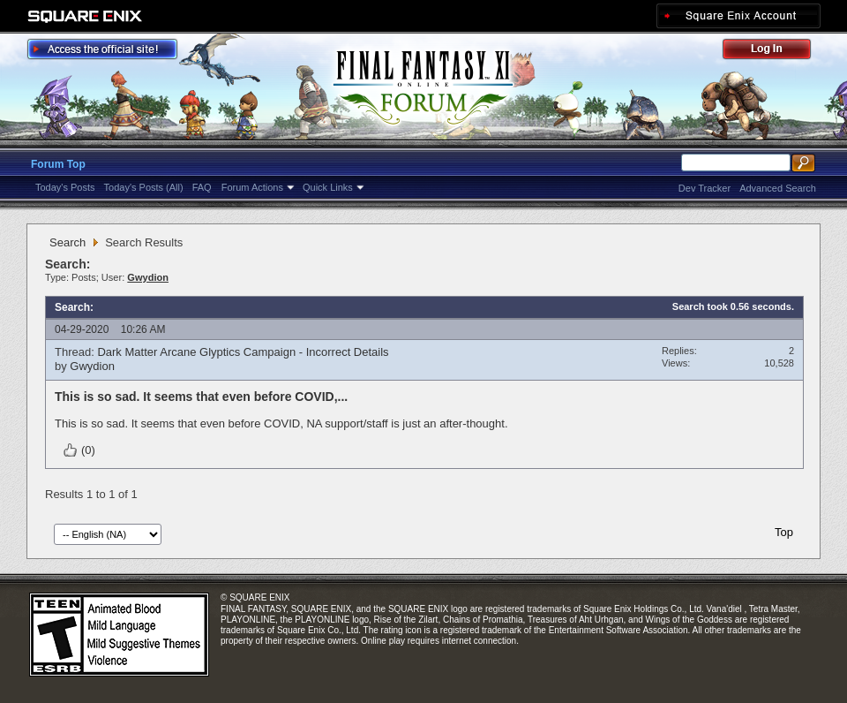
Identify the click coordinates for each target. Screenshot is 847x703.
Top (784, 532)
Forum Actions (252, 187)
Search (67, 242)
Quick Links (328, 187)
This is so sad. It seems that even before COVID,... (201, 396)
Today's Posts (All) (144, 187)
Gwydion (92, 366)
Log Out (775, 51)
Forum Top (58, 164)
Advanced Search (777, 188)
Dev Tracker (704, 188)
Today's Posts (65, 187)
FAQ (202, 187)
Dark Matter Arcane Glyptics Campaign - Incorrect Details (242, 352)
